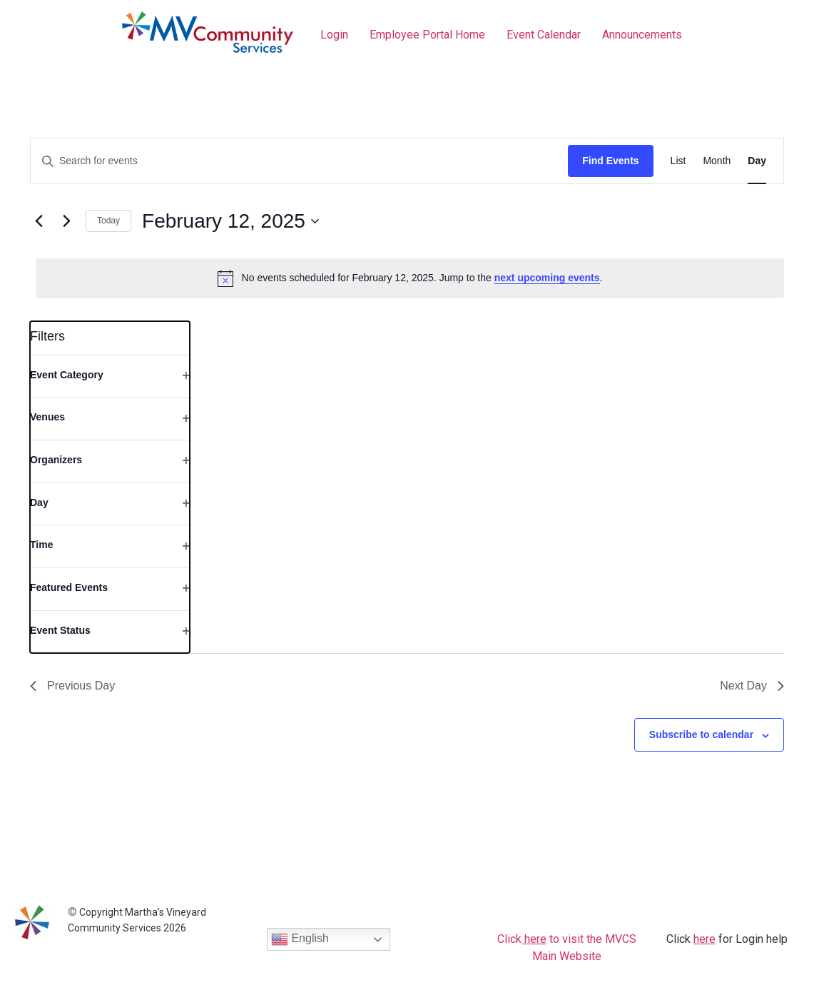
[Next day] (66, 221)
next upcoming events (547, 277)
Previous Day (72, 686)
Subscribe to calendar (701, 734)
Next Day (752, 686)
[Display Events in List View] (678, 160)
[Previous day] (38, 221)
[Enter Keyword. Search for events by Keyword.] (299, 160)
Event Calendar (544, 34)
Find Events (610, 160)
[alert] (410, 278)
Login (334, 34)
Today (108, 221)
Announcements (642, 34)
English (300, 939)
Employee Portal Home (427, 34)
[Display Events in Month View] (717, 160)
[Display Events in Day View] (757, 160)
